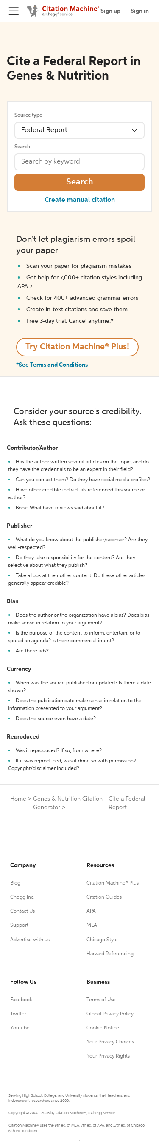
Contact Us (22, 911)
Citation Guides (104, 897)
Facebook (21, 1000)
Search (22, 146)
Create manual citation (80, 200)
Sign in (140, 11)
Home (18, 799)
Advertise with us (30, 940)
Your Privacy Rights (108, 1056)
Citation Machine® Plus (112, 883)
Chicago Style (102, 940)
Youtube (20, 1028)
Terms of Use (101, 1000)
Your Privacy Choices (110, 1042)
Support (19, 925)
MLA (91, 925)
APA (91, 911)
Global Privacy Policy (110, 1014)
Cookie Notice (102, 1028)
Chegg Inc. (22, 897)
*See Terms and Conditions (52, 365)
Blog (15, 883)
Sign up (110, 11)
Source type (28, 115)
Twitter (18, 1014)
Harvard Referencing (110, 954)
